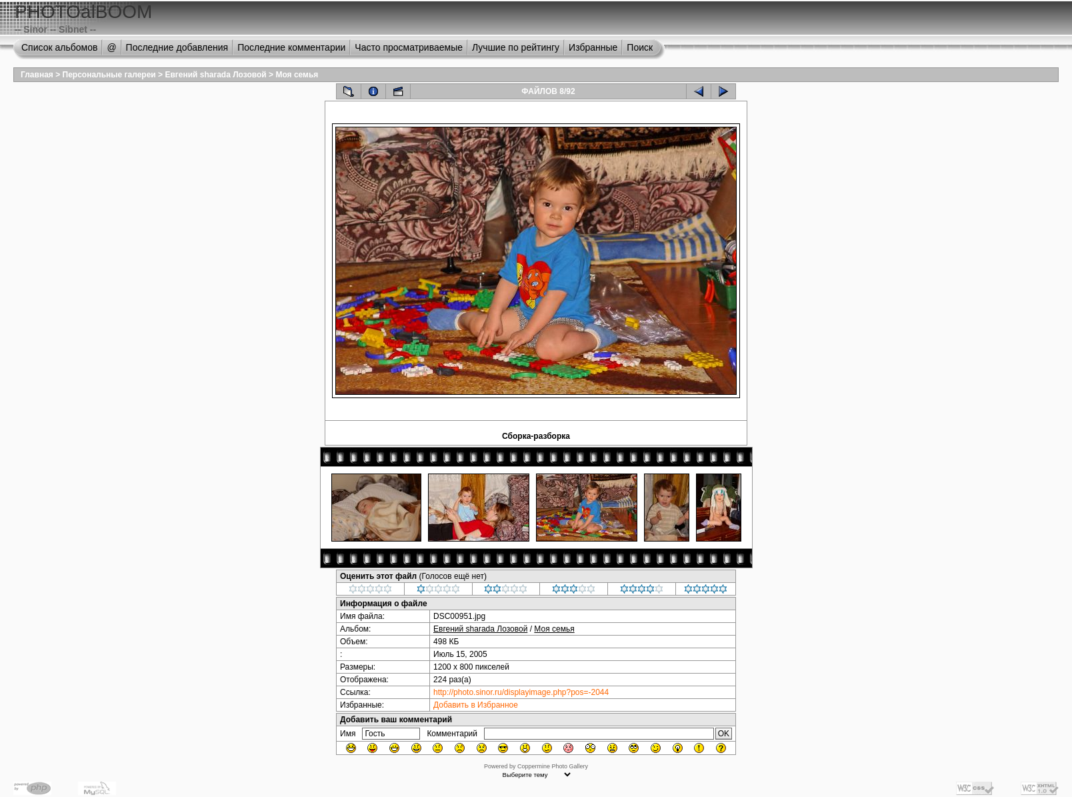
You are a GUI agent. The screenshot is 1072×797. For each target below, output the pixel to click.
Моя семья (296, 74)
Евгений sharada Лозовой (215, 74)
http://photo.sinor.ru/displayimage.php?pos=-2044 (521, 692)
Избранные (593, 47)
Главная (37, 74)
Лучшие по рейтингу (515, 47)
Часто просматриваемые (409, 47)
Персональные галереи (109, 74)
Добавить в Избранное (475, 705)
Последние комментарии (291, 47)
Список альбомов (59, 47)
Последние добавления (177, 47)
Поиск (640, 47)
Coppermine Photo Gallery (552, 766)
